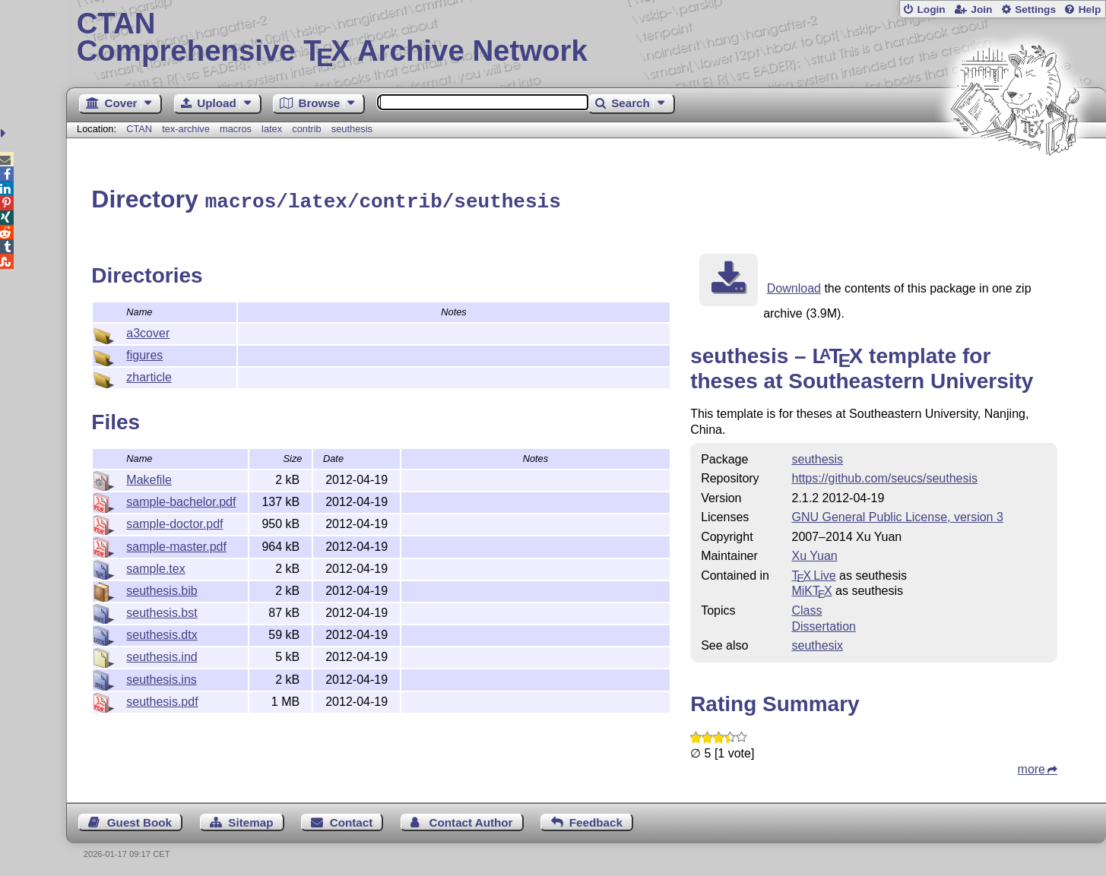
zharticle (149, 374)
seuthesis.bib (161, 588)
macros (236, 128)
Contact (351, 820)
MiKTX (811, 588)
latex (271, 128)
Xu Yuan (814, 553)
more (1031, 767)
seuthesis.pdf (162, 699)
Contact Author (471, 820)
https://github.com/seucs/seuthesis (884, 476)
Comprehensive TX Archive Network (586, 38)
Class (806, 608)
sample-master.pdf (176, 544)
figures (144, 352)
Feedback (596, 820)
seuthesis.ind (161, 654)
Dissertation (823, 624)
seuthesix (817, 643)
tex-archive (186, 128)
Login (931, 9)
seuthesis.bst (161, 610)
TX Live (813, 573)
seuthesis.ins (161, 677)
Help (1090, 9)
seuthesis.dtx (161, 632)
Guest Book (139, 820)
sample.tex (155, 566)
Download (794, 286)
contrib (306, 128)
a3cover (148, 330)
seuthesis (351, 128)
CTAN (139, 128)
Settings (1035, 9)
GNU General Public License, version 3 (897, 514)
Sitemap (250, 820)
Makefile (149, 477)
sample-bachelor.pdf (181, 499)
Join (981, 9)
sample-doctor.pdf (174, 521)
